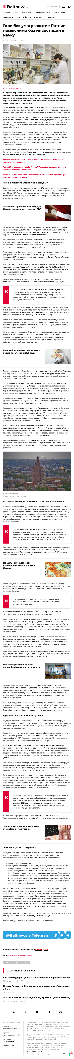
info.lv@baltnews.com (34, 1052)
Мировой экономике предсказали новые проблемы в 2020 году (21, 351)
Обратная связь (9, 1046)
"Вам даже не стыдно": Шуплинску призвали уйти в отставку (36, 998)
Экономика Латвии (25, 955)
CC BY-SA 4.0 (6, 493)
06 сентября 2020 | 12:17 (14, 992)
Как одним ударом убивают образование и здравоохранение (36, 977)
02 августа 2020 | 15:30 (13, 981)
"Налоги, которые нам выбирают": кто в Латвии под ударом (21, 827)
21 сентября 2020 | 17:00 (14, 1001)
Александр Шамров (12, 88)
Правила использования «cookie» (12, 1034)
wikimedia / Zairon (14, 493)
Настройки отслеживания (8, 1040)
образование (12, 955)
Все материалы (52, 7)
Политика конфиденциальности (11, 1027)
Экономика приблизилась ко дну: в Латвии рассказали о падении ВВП (22, 207)
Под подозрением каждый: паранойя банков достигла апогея (21, 665)
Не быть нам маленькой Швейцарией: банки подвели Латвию (19, 565)
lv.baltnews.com (46, 1035)
